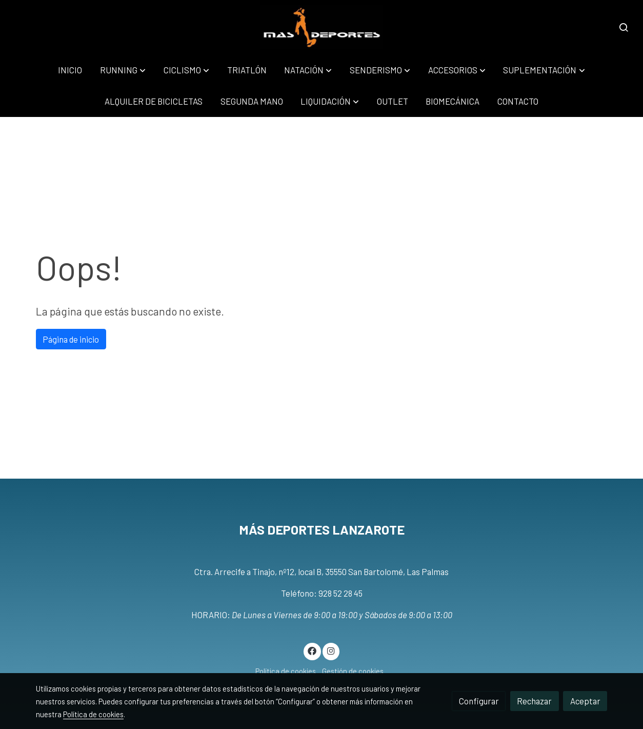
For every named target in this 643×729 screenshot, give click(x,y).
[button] (122, 70)
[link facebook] (312, 650)
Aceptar (585, 701)
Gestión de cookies (353, 671)
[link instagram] (331, 650)
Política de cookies (285, 671)
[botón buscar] (623, 27)
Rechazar (534, 701)
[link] (321, 27)
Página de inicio (71, 339)
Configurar (479, 701)
